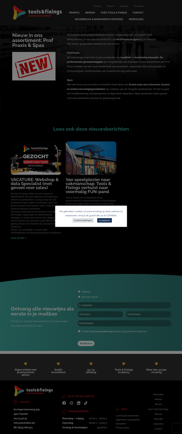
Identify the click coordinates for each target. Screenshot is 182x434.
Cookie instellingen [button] (83, 220)
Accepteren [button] (104, 220)
